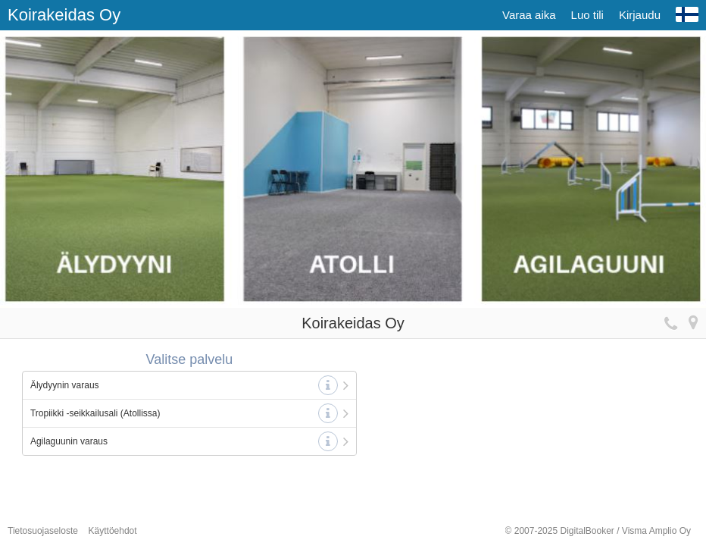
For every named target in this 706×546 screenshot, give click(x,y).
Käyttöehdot (113, 531)
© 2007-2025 (598, 531)
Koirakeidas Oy (64, 14)
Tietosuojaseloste (43, 531)
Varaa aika (529, 14)
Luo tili (587, 14)
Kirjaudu (640, 14)
